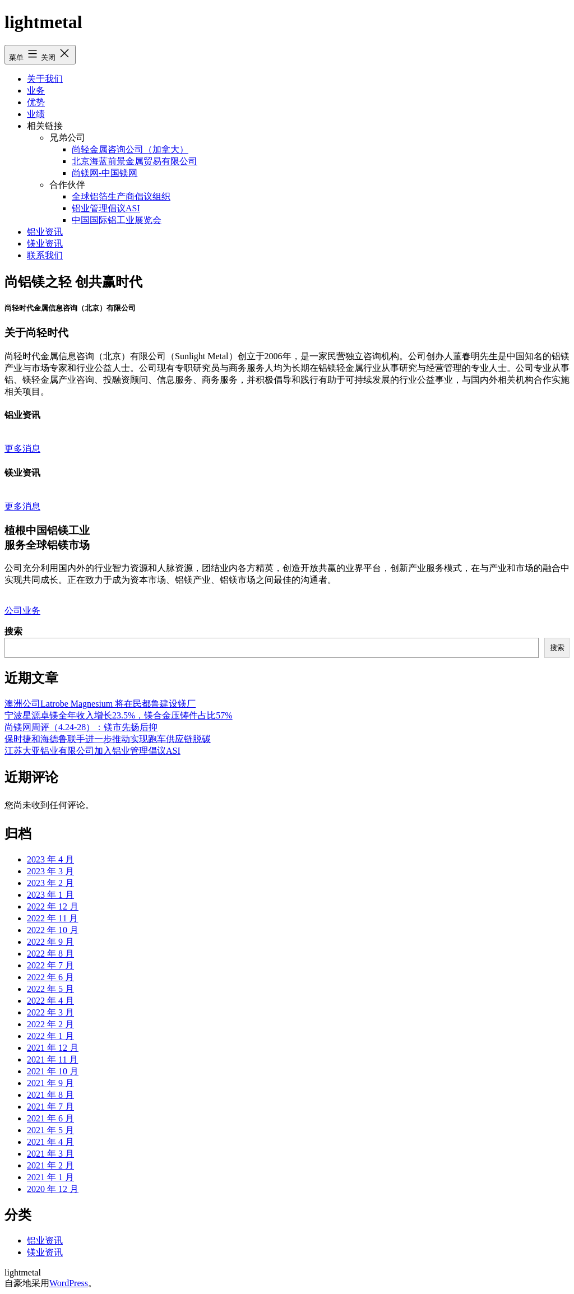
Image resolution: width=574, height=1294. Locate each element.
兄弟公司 (67, 137)
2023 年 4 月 (50, 859)
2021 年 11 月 (52, 1059)
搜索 (13, 631)
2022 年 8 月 (50, 953)
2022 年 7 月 (50, 965)
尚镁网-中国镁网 (104, 173)
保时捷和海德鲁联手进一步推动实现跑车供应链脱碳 (107, 739)
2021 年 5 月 (50, 1130)
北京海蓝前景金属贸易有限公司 (134, 161)
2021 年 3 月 (50, 1153)
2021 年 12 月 (52, 1047)
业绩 (36, 114)
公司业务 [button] (22, 610)
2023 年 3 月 (50, 871)
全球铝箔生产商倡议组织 (121, 196)
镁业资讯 (45, 243)
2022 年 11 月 (52, 918)
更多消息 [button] (22, 448)
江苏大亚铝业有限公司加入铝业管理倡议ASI (92, 750)
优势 (36, 102)
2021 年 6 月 (50, 1118)
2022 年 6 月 (50, 977)
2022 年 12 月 (52, 906)
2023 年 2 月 (50, 883)
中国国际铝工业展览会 (116, 220)
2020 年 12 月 (52, 1189)
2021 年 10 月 (52, 1071)
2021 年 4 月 (50, 1142)
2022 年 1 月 (50, 1036)
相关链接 (45, 126)
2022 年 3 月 (50, 1012)
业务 (36, 90)
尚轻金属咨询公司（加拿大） (130, 149)
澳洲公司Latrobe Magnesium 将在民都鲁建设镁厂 (100, 703)
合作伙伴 (67, 184)
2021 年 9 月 (50, 1083)
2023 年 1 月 (50, 894)
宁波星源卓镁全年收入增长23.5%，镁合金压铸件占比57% (118, 715)
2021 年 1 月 (50, 1177)
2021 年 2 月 (50, 1165)
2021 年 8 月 (50, 1095)
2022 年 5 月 (50, 989)
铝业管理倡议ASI (106, 208)
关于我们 (45, 79)
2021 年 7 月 (50, 1106)
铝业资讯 (45, 231)
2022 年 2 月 (50, 1024)
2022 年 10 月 (52, 930)
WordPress (68, 1283)
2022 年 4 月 (50, 1000)
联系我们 (45, 255)
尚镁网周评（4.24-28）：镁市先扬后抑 (81, 727)
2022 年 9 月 (50, 942)
